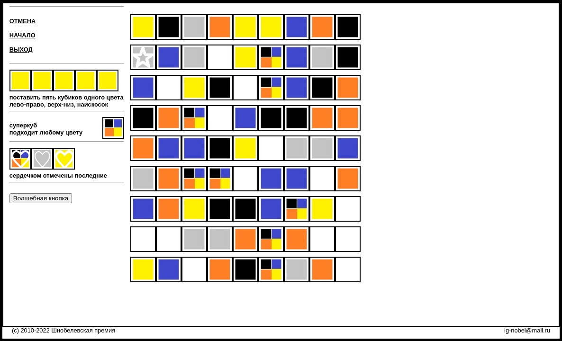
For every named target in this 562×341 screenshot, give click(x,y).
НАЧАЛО (22, 35)
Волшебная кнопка (40, 198)
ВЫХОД (21, 49)
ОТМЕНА (22, 21)
